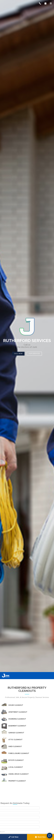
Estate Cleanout (16, 760)
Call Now (18, 353)
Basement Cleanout (17, 726)
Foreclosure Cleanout (18, 753)
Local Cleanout (15, 767)
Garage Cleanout (16, 733)
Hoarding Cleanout (17, 719)
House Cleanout (15, 705)
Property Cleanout (17, 781)
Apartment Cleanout (17, 712)
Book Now (40, 837)
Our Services (34, 353)
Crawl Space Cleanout (18, 774)
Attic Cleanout (15, 739)
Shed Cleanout (15, 746)
